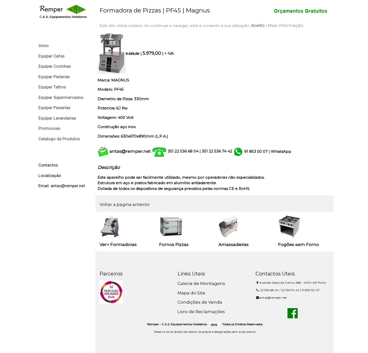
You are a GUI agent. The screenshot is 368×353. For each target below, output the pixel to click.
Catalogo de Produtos (59, 138)
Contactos (48, 165)
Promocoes (49, 128)
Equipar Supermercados (60, 97)
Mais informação (285, 25)
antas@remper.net (130, 151)
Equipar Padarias (54, 76)
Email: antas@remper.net (61, 185)
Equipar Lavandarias (57, 118)
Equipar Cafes (51, 56)
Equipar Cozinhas (54, 66)
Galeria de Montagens (201, 283)
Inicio (43, 45)
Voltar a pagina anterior (124, 204)
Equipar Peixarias (54, 107)
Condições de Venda (200, 302)
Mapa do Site (191, 292)
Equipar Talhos (52, 87)
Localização (49, 175)
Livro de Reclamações (201, 311)
